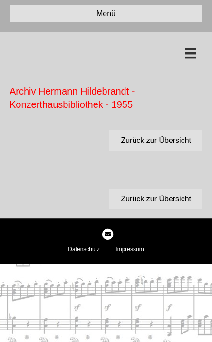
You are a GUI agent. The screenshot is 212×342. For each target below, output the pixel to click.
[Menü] (190, 53)
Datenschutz (84, 249)
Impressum (130, 249)
